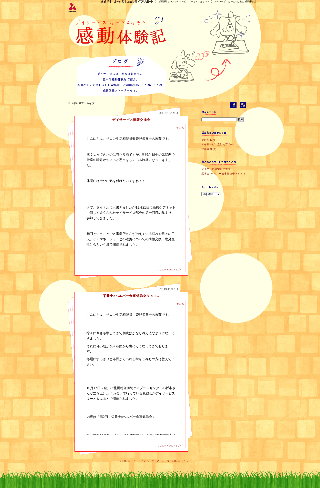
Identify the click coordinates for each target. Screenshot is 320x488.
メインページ (146, 461)
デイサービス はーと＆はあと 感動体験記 (235, 1)
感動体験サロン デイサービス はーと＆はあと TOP (184, 1)
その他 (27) (208, 139)
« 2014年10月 (128, 461)
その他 (180, 127)
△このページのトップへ (170, 269)
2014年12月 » (180, 461)
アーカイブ (163, 461)
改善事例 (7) (208, 149)
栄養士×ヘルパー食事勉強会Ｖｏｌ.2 (131, 296)
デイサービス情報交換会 (131, 120)
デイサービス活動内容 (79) (217, 144)
